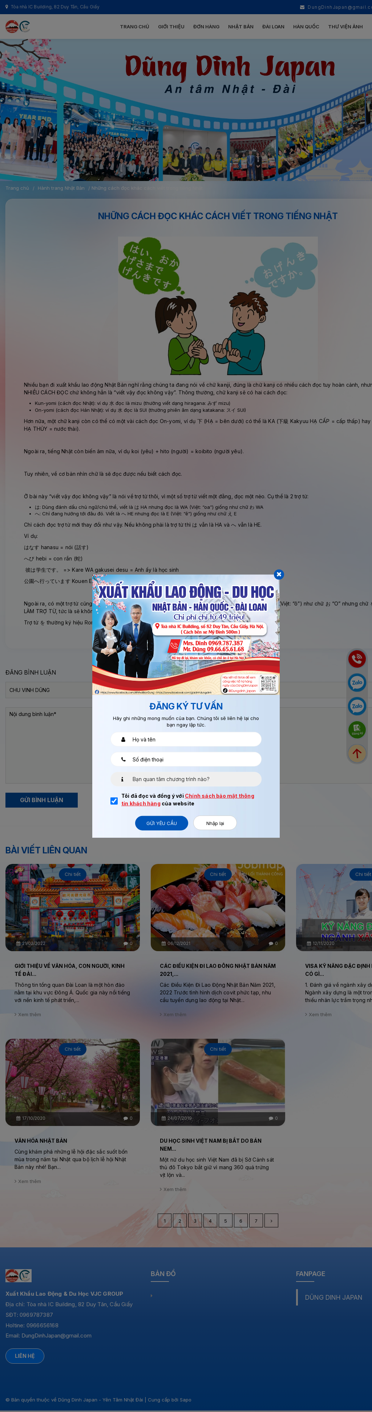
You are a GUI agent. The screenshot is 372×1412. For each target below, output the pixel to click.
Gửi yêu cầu (161, 823)
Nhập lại (215, 823)
